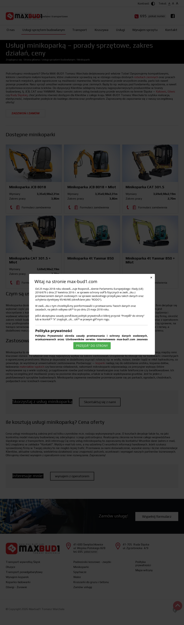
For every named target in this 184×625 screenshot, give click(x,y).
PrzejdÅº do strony (92, 346)
